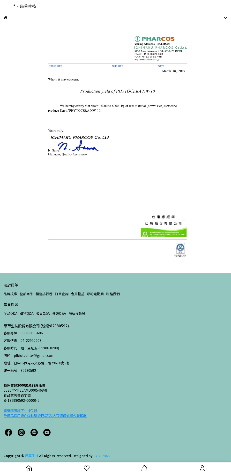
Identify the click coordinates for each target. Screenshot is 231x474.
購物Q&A (27, 313)
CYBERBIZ (101, 455)
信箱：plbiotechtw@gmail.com (29, 355)
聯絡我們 (113, 293)
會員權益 (77, 293)
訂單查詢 (61, 293)
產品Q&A (10, 313)
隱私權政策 (76, 313)
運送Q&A (59, 313)
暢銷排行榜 (44, 293)
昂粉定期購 (95, 293)
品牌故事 (10, 293)
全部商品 (26, 293)
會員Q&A (43, 313)
